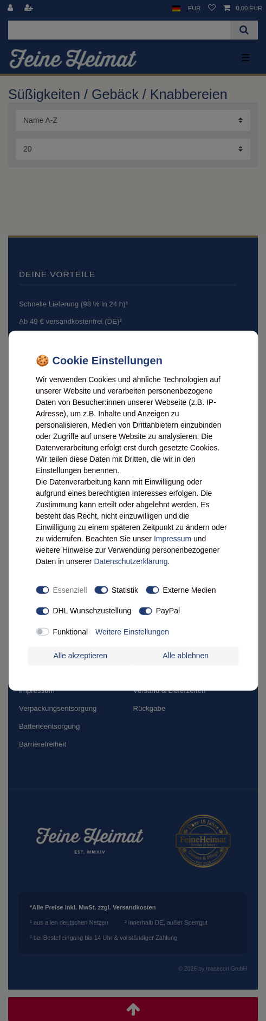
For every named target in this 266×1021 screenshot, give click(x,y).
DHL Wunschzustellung (92, 610)
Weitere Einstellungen (132, 631)
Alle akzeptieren (80, 655)
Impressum (172, 538)
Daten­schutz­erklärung (130, 561)
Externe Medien (189, 589)
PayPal (168, 610)
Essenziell (70, 589)
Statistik (125, 589)
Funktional (70, 631)
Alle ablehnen (186, 655)
